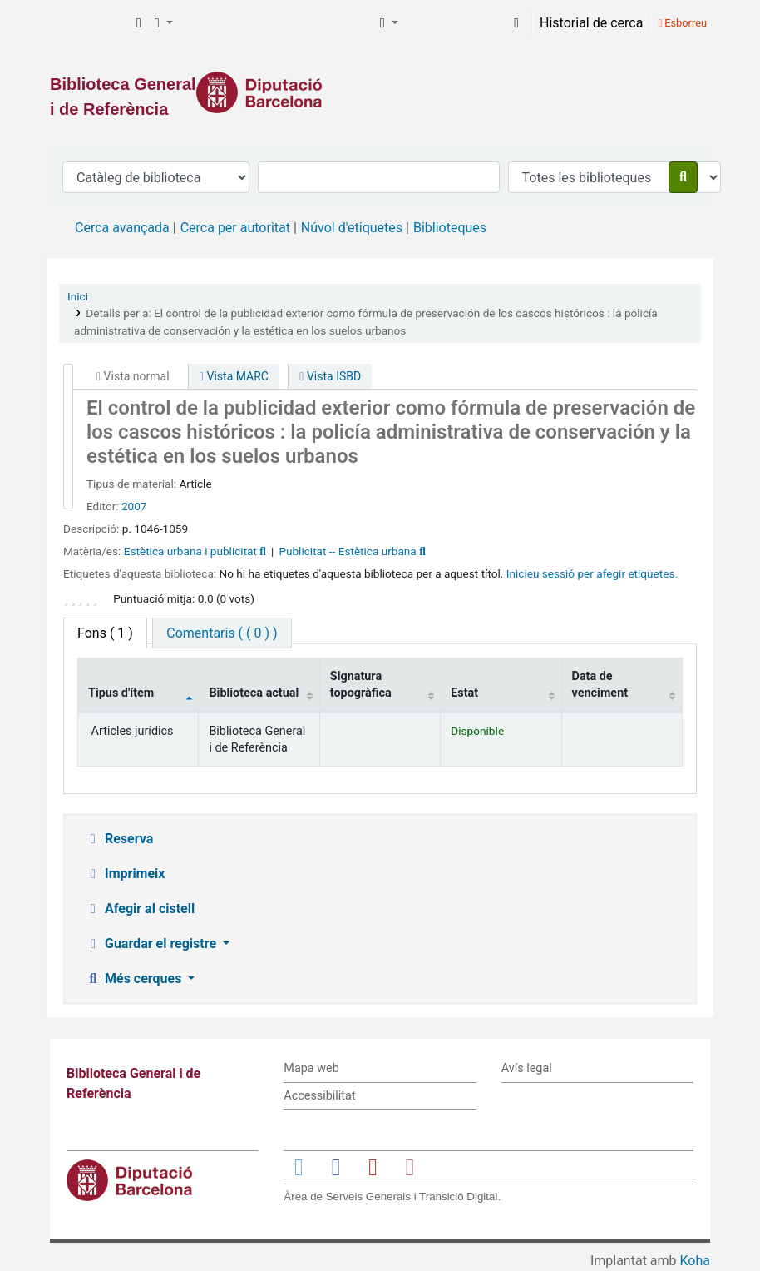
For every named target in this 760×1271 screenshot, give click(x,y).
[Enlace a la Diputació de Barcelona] (380, 92)
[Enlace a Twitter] (298, 1166)
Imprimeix (125, 873)
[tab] (221, 633)
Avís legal (526, 1068)
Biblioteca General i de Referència (88, 23)
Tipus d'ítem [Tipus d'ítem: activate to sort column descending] (121, 693)
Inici (77, 296)
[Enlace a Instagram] (410, 1166)
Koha (695, 1261)
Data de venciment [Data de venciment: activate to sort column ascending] (600, 684)
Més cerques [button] (135, 978)
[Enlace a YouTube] (372, 1166)
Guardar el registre (152, 943)
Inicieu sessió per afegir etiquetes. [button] (592, 573)
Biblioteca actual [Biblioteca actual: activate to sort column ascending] (254, 693)
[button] (139, 23)
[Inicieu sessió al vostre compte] (516, 23)
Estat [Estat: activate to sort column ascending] (464, 693)
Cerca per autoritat (235, 228)
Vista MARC (234, 376)
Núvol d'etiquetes (351, 228)
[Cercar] (683, 177)
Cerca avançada (122, 228)
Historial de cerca (591, 23)
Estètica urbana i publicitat (190, 551)
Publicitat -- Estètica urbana (347, 551)
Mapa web (311, 1068)
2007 (134, 506)
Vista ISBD (330, 376)
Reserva (119, 839)
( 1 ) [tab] (105, 633)
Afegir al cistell (140, 908)
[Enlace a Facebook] (336, 1166)
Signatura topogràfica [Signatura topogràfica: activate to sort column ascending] (361, 684)
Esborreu (682, 23)
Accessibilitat (319, 1096)
